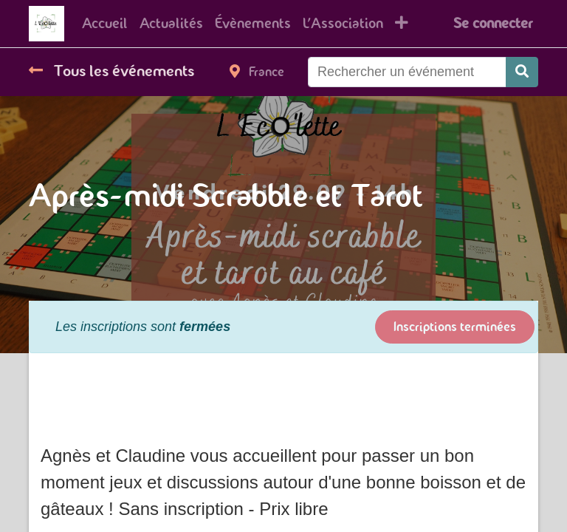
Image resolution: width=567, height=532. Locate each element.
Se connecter (492, 23)
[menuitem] (105, 24)
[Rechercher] (522, 72)
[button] (401, 24)
